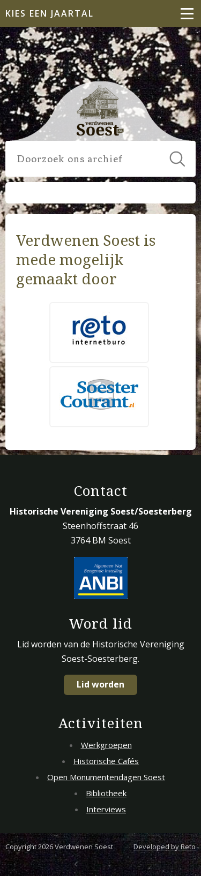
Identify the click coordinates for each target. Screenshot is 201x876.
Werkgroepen (106, 744)
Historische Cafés (106, 761)
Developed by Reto (164, 846)
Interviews (106, 809)
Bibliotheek (106, 793)
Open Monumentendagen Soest (106, 777)
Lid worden (100, 684)
